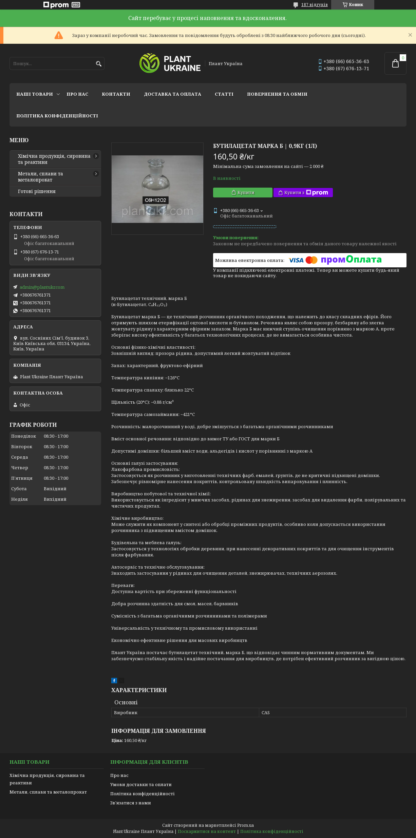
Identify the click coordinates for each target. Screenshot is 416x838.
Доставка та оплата (172, 94)
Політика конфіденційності (57, 116)
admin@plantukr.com (42, 287)
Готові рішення (37, 191)
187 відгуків (314, 4)
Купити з (306, 192)
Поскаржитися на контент (207, 831)
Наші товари (34, 94)
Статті (224, 94)
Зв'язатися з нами (130, 803)
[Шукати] (99, 64)
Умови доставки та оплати (141, 784)
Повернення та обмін (277, 94)
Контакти (116, 94)
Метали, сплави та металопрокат (40, 177)
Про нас (77, 94)
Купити (246, 192)
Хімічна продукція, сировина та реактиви (54, 159)
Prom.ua (245, 825)
